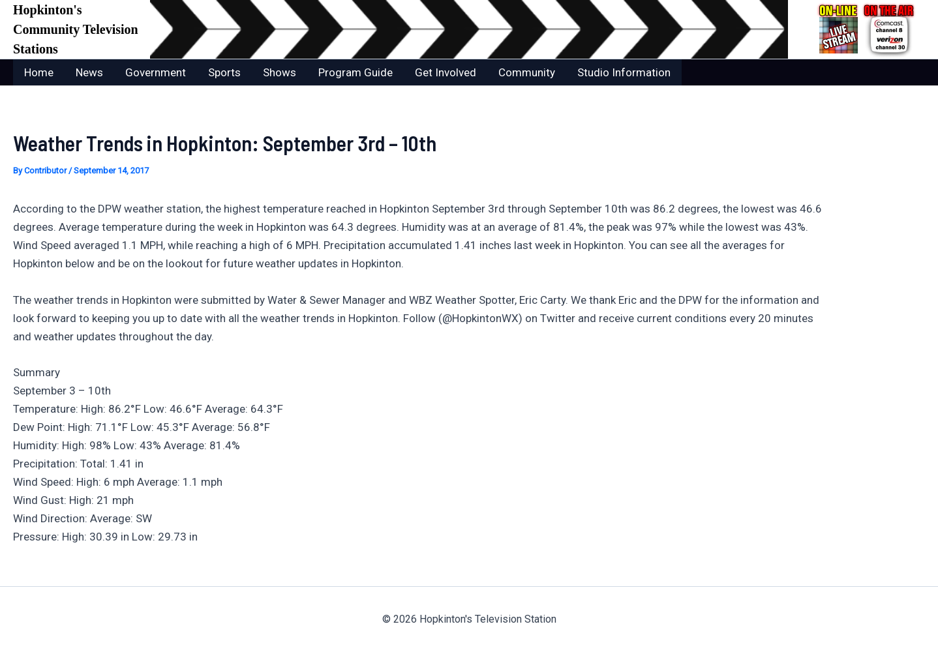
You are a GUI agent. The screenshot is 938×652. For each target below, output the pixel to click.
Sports (224, 72)
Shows (279, 72)
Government (155, 72)
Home (38, 72)
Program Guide (355, 72)
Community (526, 72)
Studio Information (624, 72)
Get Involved (445, 72)
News (89, 72)
